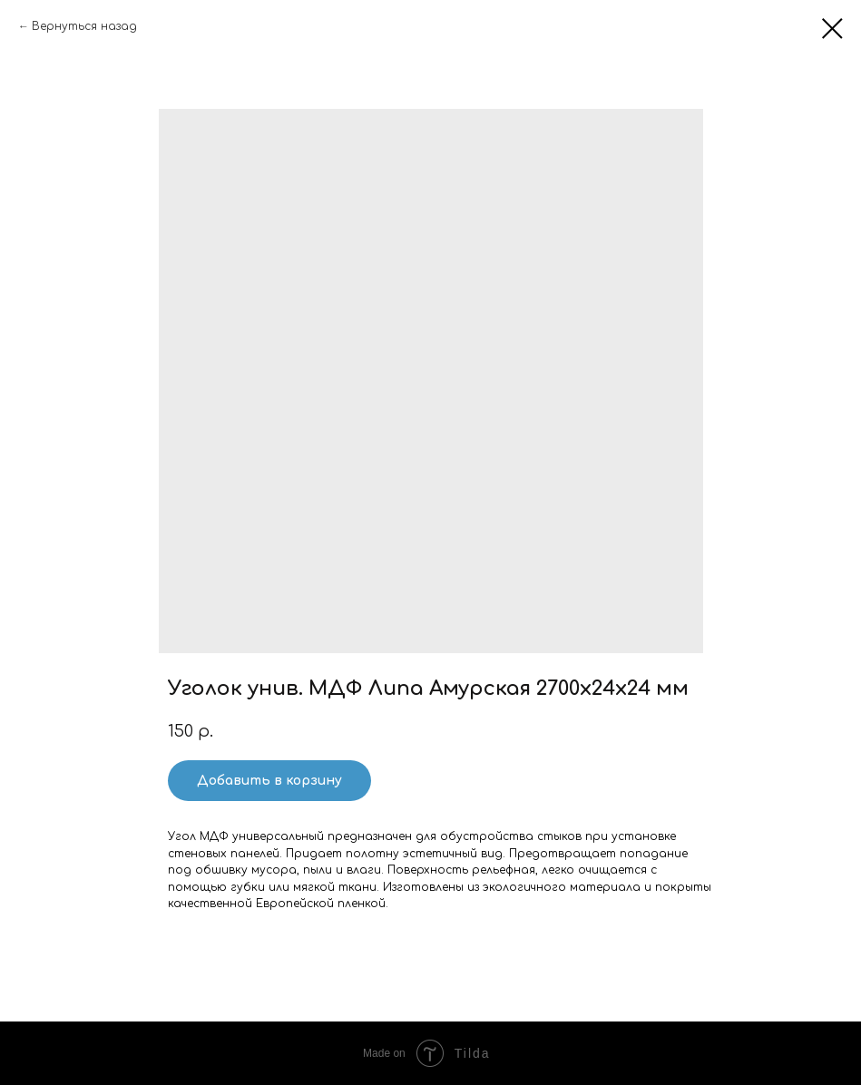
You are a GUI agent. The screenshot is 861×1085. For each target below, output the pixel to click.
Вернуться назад (84, 26)
